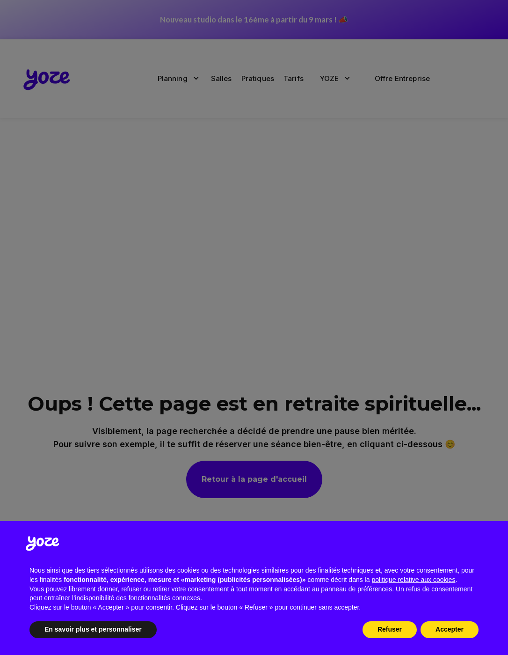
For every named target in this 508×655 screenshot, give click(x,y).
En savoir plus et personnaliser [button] (93, 629)
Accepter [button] (449, 629)
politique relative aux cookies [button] (413, 579)
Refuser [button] (389, 629)
